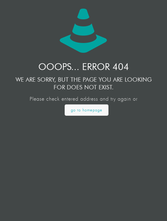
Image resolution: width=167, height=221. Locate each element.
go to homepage (86, 110)
